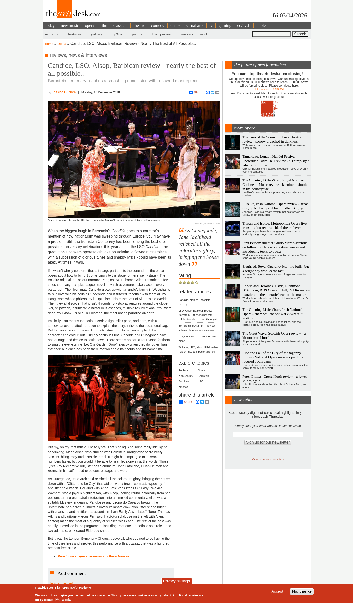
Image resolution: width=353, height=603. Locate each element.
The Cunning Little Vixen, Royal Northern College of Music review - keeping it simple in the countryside (274, 184)
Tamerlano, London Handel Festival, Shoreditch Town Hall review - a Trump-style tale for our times (275, 160)
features (74, 34)
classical (120, 25)
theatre (139, 25)
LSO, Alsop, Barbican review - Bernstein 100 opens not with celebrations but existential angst (198, 315)
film (103, 25)
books (261, 25)
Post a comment (61, 583)
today (50, 25)
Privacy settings (176, 581)
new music (70, 25)
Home (49, 44)
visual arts (194, 25)
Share (195, 92)
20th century (186, 375)
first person (161, 34)
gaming (225, 25)
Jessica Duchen (64, 92)
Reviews (184, 370)
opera (89, 25)
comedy (157, 25)
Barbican (184, 381)
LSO (200, 381)
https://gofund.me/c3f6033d (269, 89)
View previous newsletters (268, 459)
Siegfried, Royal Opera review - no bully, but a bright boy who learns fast (275, 268)
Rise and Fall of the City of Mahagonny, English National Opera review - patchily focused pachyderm (272, 357)
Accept (277, 591)
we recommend (194, 34)
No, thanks (302, 591)
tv (211, 25)
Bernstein (203, 375)
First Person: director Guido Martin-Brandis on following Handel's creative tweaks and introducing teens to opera (274, 247)
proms (137, 34)
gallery (97, 34)
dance (175, 25)
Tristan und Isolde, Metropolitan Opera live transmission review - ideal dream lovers (274, 225)
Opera (62, 44)
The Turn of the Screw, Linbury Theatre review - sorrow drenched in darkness (271, 139)
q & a (117, 34)
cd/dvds (243, 25)
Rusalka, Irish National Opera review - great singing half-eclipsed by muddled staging (275, 206)
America (183, 386)
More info (63, 599)
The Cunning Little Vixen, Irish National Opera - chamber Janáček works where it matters (272, 313)
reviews (51, 34)
